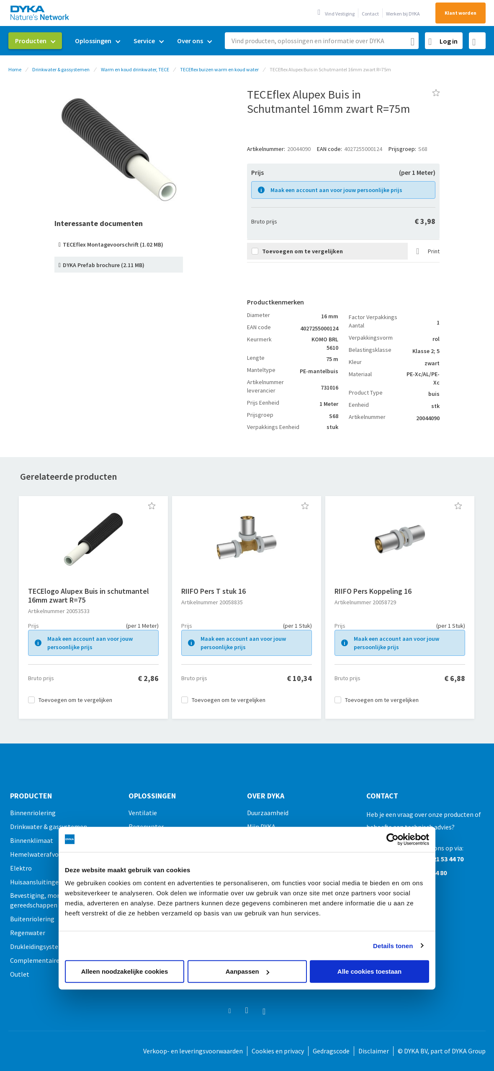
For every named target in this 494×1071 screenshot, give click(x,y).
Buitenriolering (32, 919)
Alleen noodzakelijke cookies (124, 971)
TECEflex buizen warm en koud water (219, 69)
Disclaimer (373, 1051)
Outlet (19, 974)
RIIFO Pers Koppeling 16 (373, 591)
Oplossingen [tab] (152, 796)
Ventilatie (143, 812)
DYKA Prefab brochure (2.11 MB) (103, 265)
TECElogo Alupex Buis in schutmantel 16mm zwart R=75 (88, 595)
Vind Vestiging (340, 13)
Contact (370, 13)
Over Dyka (265, 796)
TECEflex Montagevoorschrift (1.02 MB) (113, 244)
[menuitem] (35, 40)
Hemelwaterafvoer (37, 854)
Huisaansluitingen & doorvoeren (56, 882)
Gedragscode (331, 1051)
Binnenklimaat (31, 840)
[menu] (113, 41)
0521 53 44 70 (444, 859)
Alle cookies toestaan (369, 971)
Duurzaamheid (267, 812)
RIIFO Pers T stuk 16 (213, 591)
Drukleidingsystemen (40, 946)
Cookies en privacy (278, 1051)
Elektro (21, 868)
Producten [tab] (31, 796)
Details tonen (393, 945)
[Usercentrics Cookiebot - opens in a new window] (392, 839)
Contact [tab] (382, 796)
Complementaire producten (50, 960)
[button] (151, 505)
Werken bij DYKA (403, 13)
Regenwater (27, 932)
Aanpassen (247, 971)
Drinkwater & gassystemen (61, 69)
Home (14, 69)
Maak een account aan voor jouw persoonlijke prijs (336, 190)
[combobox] (322, 40)
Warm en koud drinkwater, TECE (135, 69)
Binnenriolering (33, 812)
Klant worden (460, 13)
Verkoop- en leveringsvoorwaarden (193, 1051)
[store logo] (40, 12)
